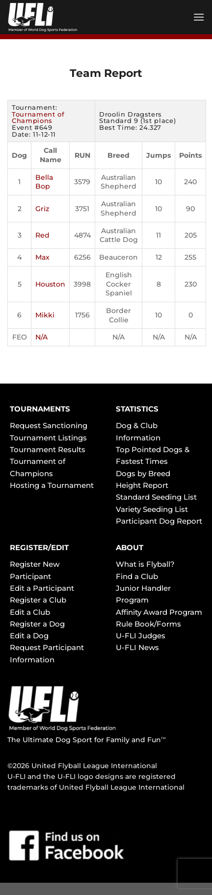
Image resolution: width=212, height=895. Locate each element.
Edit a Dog (29, 635)
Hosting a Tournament (52, 485)
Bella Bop (44, 182)
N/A (41, 337)
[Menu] (199, 17)
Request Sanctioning (48, 425)
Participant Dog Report (159, 521)
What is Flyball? (145, 564)
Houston (50, 284)
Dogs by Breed (143, 473)
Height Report (142, 485)
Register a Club (38, 600)
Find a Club (137, 576)
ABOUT (129, 547)
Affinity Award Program (159, 612)
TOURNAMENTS (40, 408)
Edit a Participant (42, 588)
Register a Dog (37, 624)
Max (42, 257)
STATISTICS (137, 408)
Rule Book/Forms (148, 624)
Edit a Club (30, 612)
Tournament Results (47, 449)
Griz (42, 208)
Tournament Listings (48, 437)
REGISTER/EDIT (39, 547)
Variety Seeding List (152, 509)
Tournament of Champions (38, 117)
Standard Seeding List (156, 497)
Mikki (44, 315)
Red (42, 235)
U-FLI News (137, 647)
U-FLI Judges (140, 635)
